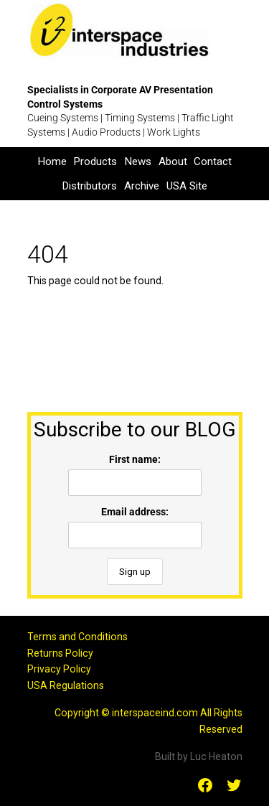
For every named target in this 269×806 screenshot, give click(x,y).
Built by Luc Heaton (198, 756)
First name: (135, 459)
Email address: (135, 511)
